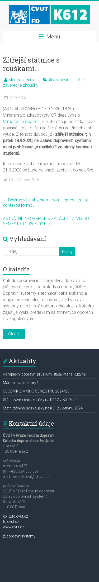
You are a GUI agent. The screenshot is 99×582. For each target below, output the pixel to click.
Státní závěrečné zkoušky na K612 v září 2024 (40, 400)
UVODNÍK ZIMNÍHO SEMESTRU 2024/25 (36, 391)
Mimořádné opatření (21, 121)
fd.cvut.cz (11, 521)
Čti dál (14, 333)
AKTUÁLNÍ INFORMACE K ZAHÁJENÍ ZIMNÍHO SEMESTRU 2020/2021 (46, 221)
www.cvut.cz (13, 527)
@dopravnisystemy (19, 536)
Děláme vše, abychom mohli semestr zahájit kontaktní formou (46, 202)
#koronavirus (61, 79)
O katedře (16, 269)
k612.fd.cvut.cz (15, 516)
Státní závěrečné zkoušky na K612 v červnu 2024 (43, 408)
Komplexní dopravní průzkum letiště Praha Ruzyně (44, 374)
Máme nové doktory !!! (21, 383)
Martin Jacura (21, 79)
